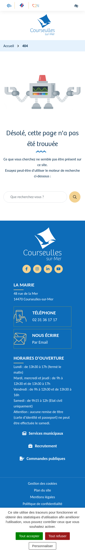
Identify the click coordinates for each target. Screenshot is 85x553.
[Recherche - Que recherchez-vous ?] (35, 197)
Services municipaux (46, 433)
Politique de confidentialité (42, 504)
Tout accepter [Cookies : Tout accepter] (29, 536)
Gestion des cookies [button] (42, 483)
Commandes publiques (46, 458)
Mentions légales (42, 497)
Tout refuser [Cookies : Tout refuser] (57, 536)
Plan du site (42, 490)
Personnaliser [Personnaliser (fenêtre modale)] (42, 546)
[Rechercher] (74, 197)
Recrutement (46, 445)
